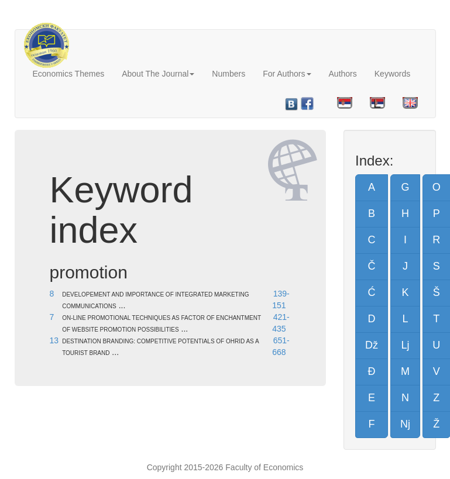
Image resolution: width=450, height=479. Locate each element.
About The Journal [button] (158, 73)
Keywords (392, 73)
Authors (343, 73)
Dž (371, 345)
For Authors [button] (287, 73)
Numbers (228, 73)
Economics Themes (69, 73)
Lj (405, 345)
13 (54, 340)
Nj (405, 424)
